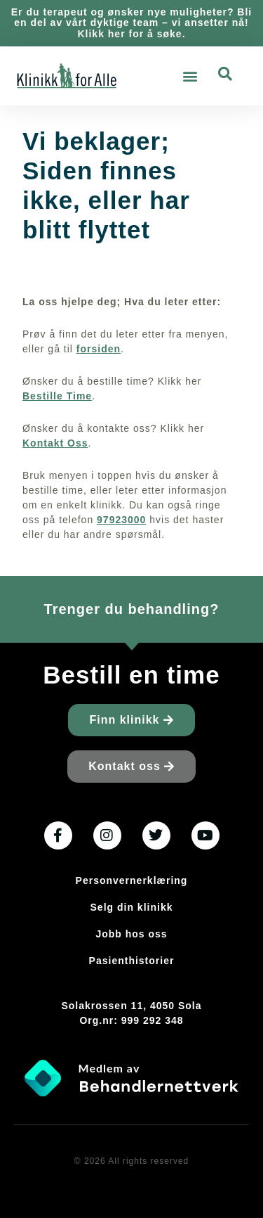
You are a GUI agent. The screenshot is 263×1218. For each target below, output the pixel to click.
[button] (190, 76)
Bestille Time (57, 396)
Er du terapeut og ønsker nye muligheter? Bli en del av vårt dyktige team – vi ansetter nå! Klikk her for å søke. (131, 22)
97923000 (121, 519)
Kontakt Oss (55, 443)
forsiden (98, 348)
